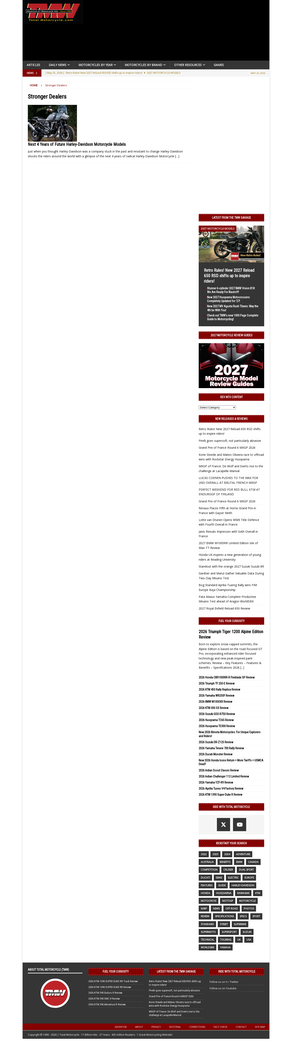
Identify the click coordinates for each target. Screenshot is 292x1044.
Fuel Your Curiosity (232, 621)
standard (207, 924)
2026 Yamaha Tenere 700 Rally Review (221, 748)
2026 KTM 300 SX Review (213, 708)
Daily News (57, 65)
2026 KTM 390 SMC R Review (104, 998)
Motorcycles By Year (95, 65)
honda (205, 893)
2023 (215, 854)
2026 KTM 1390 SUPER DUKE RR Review (109, 987)
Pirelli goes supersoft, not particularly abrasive (230, 441)
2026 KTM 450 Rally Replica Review (219, 689)
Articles (33, 65)
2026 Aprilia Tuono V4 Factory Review (221, 788)
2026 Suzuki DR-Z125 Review (216, 742)
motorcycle (247, 901)
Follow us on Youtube (223, 988)
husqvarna (223, 893)
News (216, 908)
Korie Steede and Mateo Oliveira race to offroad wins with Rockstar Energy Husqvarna (175, 1004)
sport (256, 916)
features (206, 885)
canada (253, 862)
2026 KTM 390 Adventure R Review (107, 1004)
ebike (219, 877)
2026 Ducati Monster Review (215, 754)
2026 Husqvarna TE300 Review (217, 726)
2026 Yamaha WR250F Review (216, 695)
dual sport (246, 869)
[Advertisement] (178, 31)
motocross (208, 901)
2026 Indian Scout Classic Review (219, 770)
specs (243, 916)
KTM (257, 893)
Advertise (121, 1026)
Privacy (156, 1026)
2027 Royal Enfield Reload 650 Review (224, 608)
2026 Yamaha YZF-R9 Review (216, 782)
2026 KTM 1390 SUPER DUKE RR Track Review (113, 981)
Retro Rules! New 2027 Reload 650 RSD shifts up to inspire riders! (229, 276)
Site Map (260, 1026)
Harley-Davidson (243, 885)
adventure (243, 854)
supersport (229, 932)
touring (225, 939)
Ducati (205, 877)
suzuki (247, 932)
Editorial (175, 1026)
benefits (225, 862)
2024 (227, 854)
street (224, 924)
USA (248, 939)
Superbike (240, 924)
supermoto (208, 932)
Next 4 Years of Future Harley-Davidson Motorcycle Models (77, 144)
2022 (204, 854)
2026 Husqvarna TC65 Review (216, 720)
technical (207, 939)
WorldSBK (207, 947)
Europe (249, 877)
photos (249, 908)
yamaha (225, 947)
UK (239, 939)
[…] (177, 156)
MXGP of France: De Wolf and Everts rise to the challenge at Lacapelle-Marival (174, 1013)
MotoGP (227, 901)
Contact (241, 1026)
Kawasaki (243, 893)
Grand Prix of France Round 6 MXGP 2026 (227, 448)
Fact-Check (220, 1026)
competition (209, 869)
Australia (207, 862)
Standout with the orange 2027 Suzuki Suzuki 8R (231, 566)
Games (219, 65)
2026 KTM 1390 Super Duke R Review (220, 794)
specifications (224, 916)
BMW (239, 862)
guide (222, 885)
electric (233, 877)
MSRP (204, 908)
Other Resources (188, 65)
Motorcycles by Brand (143, 65)
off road (231, 908)
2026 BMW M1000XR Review (215, 701)
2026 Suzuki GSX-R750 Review (217, 714)
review (205, 916)
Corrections (197, 1026)
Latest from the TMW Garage (231, 217)
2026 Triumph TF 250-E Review (216, 683)
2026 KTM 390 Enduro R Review (105, 992)
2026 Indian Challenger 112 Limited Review (224, 776)
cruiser (228, 869)
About (139, 1026)
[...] (242, 667)
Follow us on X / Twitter (224, 982)
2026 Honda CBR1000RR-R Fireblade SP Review (227, 677)
